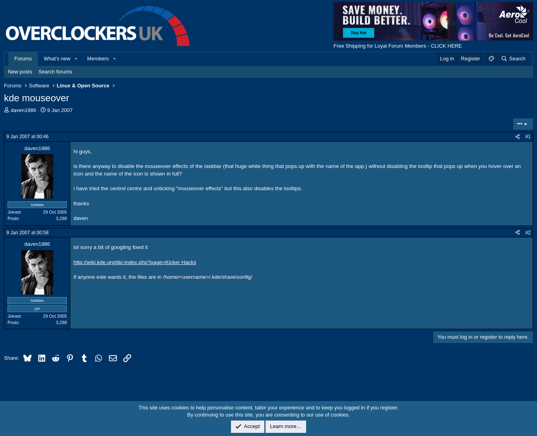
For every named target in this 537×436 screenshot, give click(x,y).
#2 (528, 232)
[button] (76, 59)
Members (98, 59)
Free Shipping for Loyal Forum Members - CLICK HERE (397, 46)
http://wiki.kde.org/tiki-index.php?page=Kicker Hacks (135, 262)
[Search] (513, 59)
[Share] (517, 136)
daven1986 (23, 110)
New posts (20, 72)
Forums (23, 59)
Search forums (55, 72)
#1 (528, 136)
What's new (57, 59)
